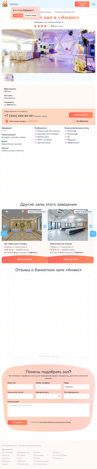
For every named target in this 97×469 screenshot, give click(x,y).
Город (66, 383)
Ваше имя (12, 383)
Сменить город (30, 15)
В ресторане (21, 455)
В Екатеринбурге (23, 464)
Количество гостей (15, 392)
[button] (4, 51)
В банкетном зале (23, 452)
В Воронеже (21, 461)
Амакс (4, 130)
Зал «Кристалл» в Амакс (15, 244)
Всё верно (18, 15)
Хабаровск (14, 4)
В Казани (37, 452)
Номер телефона (43, 383)
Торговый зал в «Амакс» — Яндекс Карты (48, 356)
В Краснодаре (38, 455)
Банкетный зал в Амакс (61, 244)
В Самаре (56, 452)
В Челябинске (58, 458)
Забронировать (24, 259)
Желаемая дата (42, 392)
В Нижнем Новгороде (41, 461)
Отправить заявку (82, 4)
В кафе (19, 458)
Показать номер (40, 116)
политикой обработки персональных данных (55, 422)
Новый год (5, 455)
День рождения (7, 452)
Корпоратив (6, 461)
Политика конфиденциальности (29, 445)
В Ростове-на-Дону (40, 464)
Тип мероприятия (71, 392)
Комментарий (13, 402)
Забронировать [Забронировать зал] (81, 115)
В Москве (37, 458)
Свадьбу (5, 464)
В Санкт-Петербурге (60, 455)
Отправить (17, 422)
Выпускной (5, 458)
